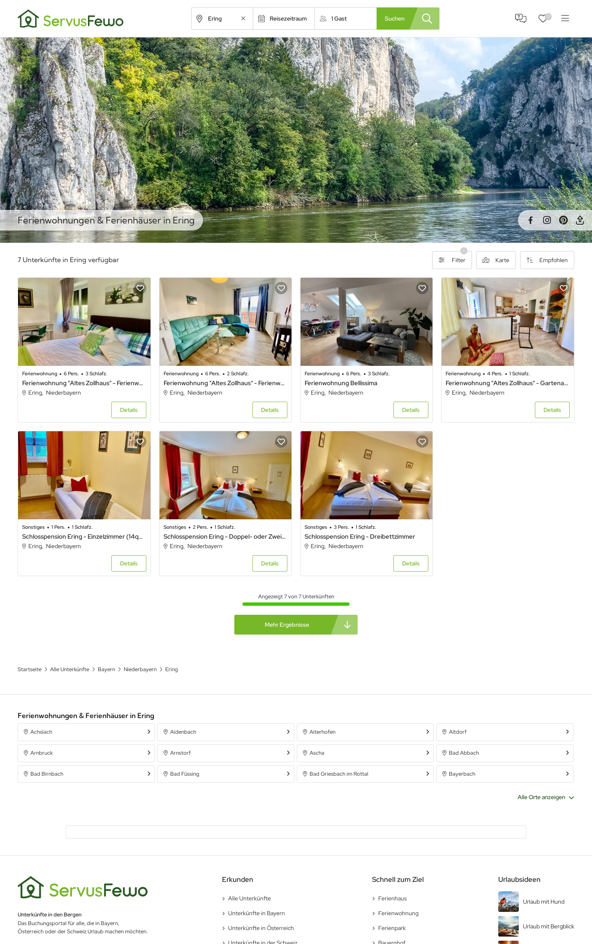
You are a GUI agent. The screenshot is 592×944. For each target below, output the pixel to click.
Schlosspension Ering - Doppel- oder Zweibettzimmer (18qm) (225, 536)
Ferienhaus (392, 898)
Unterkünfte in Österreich (261, 928)
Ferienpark (392, 928)
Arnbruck (41, 752)
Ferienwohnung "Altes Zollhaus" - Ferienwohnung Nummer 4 (84, 383)
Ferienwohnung (398, 913)
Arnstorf (180, 752)
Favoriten (548, 16)
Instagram (547, 220)
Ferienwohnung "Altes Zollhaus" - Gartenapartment (507, 383)
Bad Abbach (464, 752)
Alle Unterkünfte (249, 898)
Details (129, 410)
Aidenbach (183, 731)
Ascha (317, 752)
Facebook (530, 220)
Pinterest (563, 220)
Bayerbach (462, 773)
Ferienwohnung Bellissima (341, 383)
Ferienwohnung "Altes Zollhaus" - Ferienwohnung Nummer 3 (225, 383)
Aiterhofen (322, 731)
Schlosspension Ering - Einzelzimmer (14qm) (84, 536)
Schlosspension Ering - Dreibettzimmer (360, 536)
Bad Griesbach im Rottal (339, 773)
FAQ (521, 18)
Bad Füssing (184, 773)
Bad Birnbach (46, 773)
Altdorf (458, 731)
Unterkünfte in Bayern (256, 913)
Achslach (41, 731)
